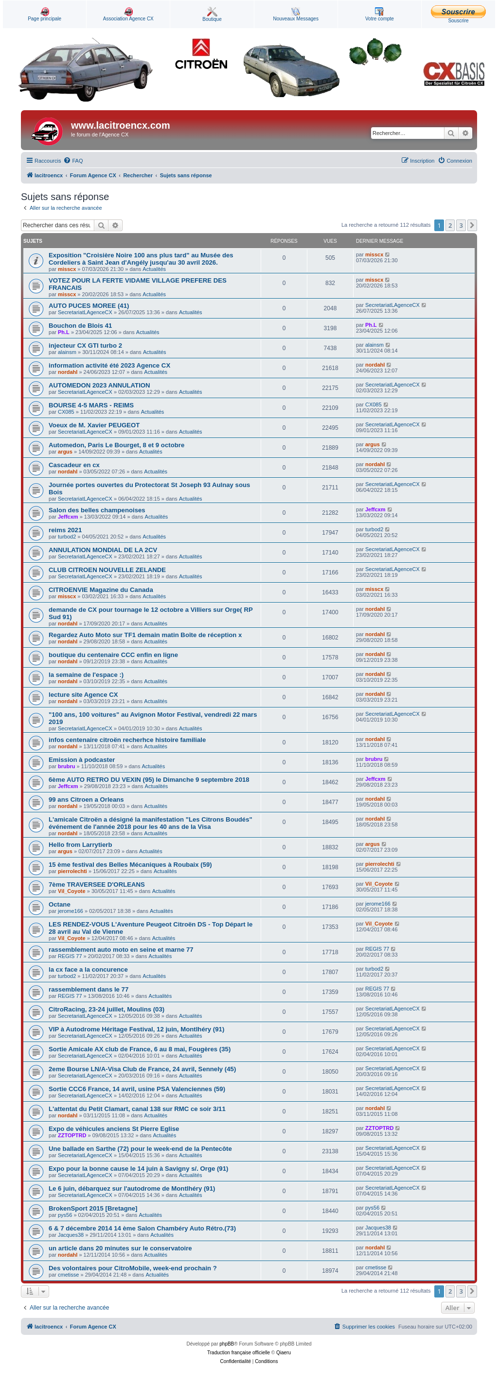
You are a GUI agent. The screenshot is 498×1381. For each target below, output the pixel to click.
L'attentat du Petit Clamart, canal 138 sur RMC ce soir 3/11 (137, 1108)
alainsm (67, 352)
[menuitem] (73, 161)
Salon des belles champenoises (97, 510)
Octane (60, 904)
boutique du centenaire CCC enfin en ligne (113, 654)
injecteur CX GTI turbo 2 (85, 345)
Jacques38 (71, 1235)
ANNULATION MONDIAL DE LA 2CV (103, 550)
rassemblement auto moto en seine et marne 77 (121, 949)
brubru (66, 766)
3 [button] (460, 225)
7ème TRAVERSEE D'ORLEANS (97, 884)
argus (65, 452)
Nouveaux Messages (296, 14)
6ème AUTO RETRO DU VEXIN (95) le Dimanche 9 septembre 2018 (149, 779)
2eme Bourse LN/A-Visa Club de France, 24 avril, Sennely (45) (142, 1069)
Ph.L (64, 332)
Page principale (44, 14)
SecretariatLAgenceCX (85, 312)
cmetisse (68, 1275)
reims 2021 (65, 530)
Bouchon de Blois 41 (80, 325)
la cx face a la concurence (88, 969)
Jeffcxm (68, 517)
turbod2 (67, 536)
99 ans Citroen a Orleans (86, 799)
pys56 (65, 1215)
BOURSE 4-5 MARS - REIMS (91, 405)
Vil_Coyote (72, 891)
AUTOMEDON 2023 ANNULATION (99, 385)
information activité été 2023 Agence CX (109, 365)
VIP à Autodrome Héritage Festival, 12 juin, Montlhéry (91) (136, 1029)
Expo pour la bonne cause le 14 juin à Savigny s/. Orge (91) (138, 1168)
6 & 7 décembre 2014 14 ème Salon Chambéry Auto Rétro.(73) (142, 1228)
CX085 (66, 412)
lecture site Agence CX (83, 694)
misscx (67, 269)
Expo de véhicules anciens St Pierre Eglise (114, 1128)
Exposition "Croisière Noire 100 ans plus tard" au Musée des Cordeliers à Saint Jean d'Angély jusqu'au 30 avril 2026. (141, 259)
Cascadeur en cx (74, 465)
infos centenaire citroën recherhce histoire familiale (127, 739)
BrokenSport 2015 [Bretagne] (93, 1208)
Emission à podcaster (82, 759)
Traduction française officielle (238, 1352)
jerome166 (70, 911)
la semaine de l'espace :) (86, 674)
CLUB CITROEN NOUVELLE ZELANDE (107, 569)
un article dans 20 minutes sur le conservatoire (120, 1248)
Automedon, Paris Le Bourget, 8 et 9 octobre (116, 445)
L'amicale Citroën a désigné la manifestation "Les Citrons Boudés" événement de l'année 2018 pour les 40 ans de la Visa (150, 823)
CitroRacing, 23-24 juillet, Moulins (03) (106, 1009)
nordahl (67, 372)
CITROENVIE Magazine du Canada (101, 589)
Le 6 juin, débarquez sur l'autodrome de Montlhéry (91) (132, 1188)
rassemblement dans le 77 (88, 989)
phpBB (226, 1344)
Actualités (154, 269)
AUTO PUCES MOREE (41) (89, 305)
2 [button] (450, 225)
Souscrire (458, 14)
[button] (472, 225)
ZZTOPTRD (72, 1135)
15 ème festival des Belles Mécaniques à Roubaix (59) (130, 864)
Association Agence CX (128, 14)
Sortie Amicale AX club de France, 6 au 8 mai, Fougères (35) (140, 1049)
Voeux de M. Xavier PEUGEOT (94, 425)
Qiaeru (283, 1352)
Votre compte (379, 14)
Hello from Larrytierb (80, 844)
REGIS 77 (70, 956)
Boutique (211, 14)
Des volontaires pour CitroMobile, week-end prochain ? (133, 1268)
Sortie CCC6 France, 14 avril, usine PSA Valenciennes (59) (137, 1089)
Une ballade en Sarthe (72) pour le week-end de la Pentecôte (140, 1148)
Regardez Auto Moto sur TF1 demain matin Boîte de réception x (145, 635)
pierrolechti (72, 871)
